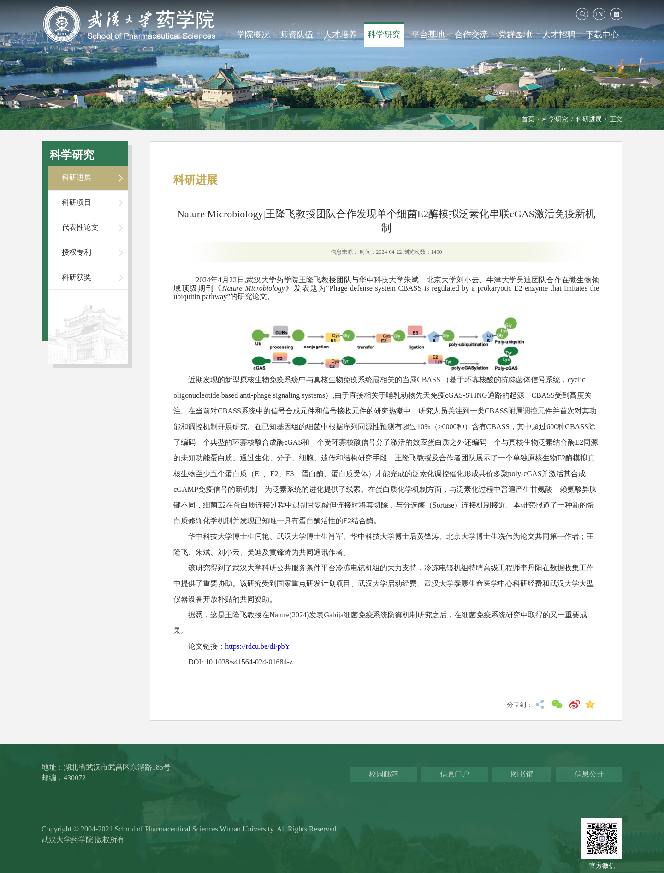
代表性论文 (80, 227)
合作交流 (471, 34)
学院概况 (253, 34)
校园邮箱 (383, 774)
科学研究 (384, 34)
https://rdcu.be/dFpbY (257, 646)
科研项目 (76, 202)
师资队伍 (296, 34)
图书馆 (522, 774)
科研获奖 (76, 277)
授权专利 (76, 252)
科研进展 (589, 119)
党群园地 (515, 34)
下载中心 (602, 34)
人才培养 (340, 34)
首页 (528, 119)
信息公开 (589, 774)
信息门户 (454, 774)
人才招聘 (558, 34)
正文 (616, 119)
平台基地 (428, 34)
